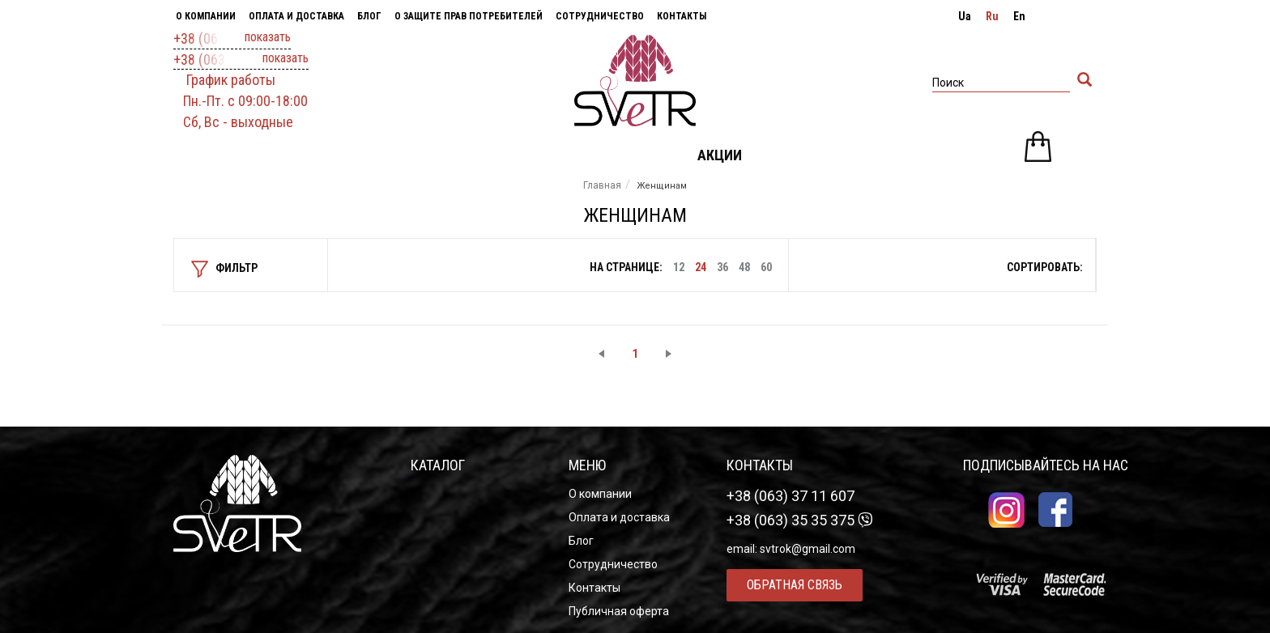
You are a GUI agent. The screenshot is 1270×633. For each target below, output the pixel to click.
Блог (369, 16)
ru (992, 16)
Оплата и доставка (296, 16)
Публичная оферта (619, 611)
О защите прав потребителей (468, 16)
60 (766, 267)
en (1019, 16)
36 (722, 267)
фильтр (224, 269)
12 (678, 267)
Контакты (681, 16)
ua (964, 16)
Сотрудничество (600, 16)
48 (744, 267)
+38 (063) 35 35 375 (241, 59)
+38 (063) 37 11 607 (232, 38)
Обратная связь (794, 585)
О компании (206, 16)
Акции (719, 155)
